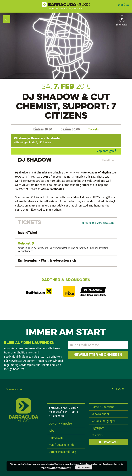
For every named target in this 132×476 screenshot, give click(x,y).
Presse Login (110, 441)
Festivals (96, 435)
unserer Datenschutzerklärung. (57, 467)
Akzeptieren (84, 467)
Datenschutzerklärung (62, 451)
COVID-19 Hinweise (60, 423)
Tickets (93, 129)
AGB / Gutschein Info (61, 444)
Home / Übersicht (102, 407)
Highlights (97, 428)
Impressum (56, 437)
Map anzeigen (105, 151)
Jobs (51, 430)
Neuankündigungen (103, 421)
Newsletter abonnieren (98, 355)
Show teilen (122, 24)
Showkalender (100, 414)
